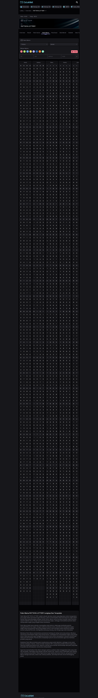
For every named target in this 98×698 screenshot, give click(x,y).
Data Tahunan (79, 32)
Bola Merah (63, 32)
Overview (22, 32)
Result (29, 32)
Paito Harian (36, 32)
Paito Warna (45, 33)
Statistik (70, 32)
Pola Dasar (54, 32)
